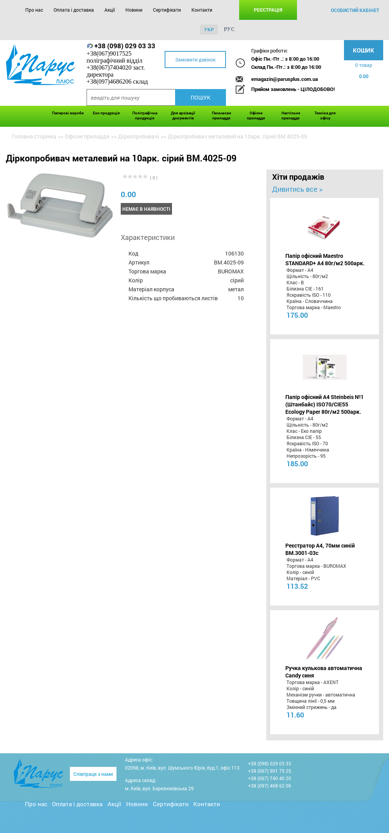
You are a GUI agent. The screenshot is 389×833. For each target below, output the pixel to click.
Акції (109, 10)
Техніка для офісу (325, 115)
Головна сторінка (34, 136)
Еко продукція (106, 113)
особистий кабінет (355, 10)
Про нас (34, 10)
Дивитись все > (297, 189)
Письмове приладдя (221, 115)
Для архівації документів (183, 115)
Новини (133, 10)
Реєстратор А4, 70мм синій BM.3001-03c (320, 549)
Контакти (201, 10)
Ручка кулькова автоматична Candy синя (323, 671)
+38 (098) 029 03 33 (124, 45)
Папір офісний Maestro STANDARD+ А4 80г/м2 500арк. (325, 259)
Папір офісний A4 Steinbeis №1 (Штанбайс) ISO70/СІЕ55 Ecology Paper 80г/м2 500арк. (324, 404)
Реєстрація (268, 10)
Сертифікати (167, 10)
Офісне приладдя (256, 115)
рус (229, 29)
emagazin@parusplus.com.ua (284, 78)
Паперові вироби (68, 113)
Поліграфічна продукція (144, 115)
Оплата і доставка (74, 10)
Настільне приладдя (290, 115)
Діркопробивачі (138, 136)
